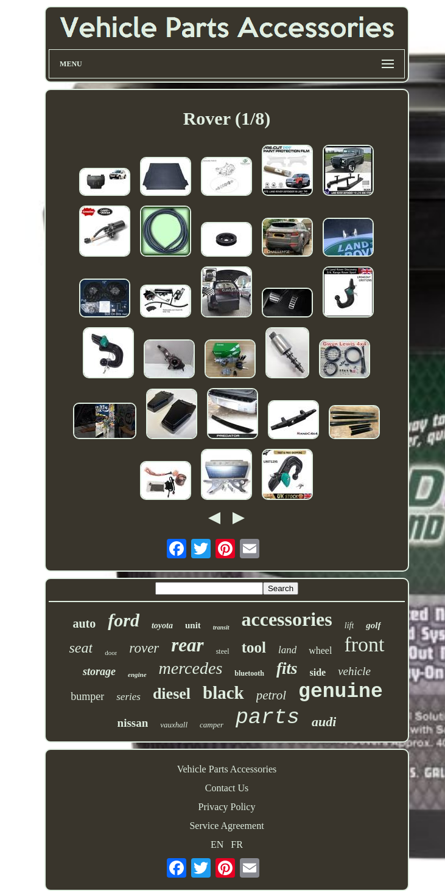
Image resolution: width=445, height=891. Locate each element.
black (223, 692)
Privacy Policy (227, 807)
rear (187, 645)
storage (99, 671)
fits (287, 668)
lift (349, 625)
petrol (271, 695)
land (287, 650)
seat (81, 648)
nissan (133, 722)
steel (223, 651)
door (111, 652)
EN (217, 844)
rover (144, 648)
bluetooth (249, 673)
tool (254, 647)
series (128, 696)
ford (123, 620)
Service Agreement (226, 825)
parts (268, 718)
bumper (87, 696)
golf (373, 625)
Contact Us (227, 788)
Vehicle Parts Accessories (227, 769)
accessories (287, 619)
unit (193, 625)
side (317, 672)
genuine (340, 692)
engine (137, 674)
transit (221, 627)
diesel (172, 693)
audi (324, 721)
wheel (320, 650)
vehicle (354, 671)
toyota (162, 625)
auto (84, 623)
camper (211, 724)
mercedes (191, 668)
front (364, 644)
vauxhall (173, 724)
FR (237, 844)
